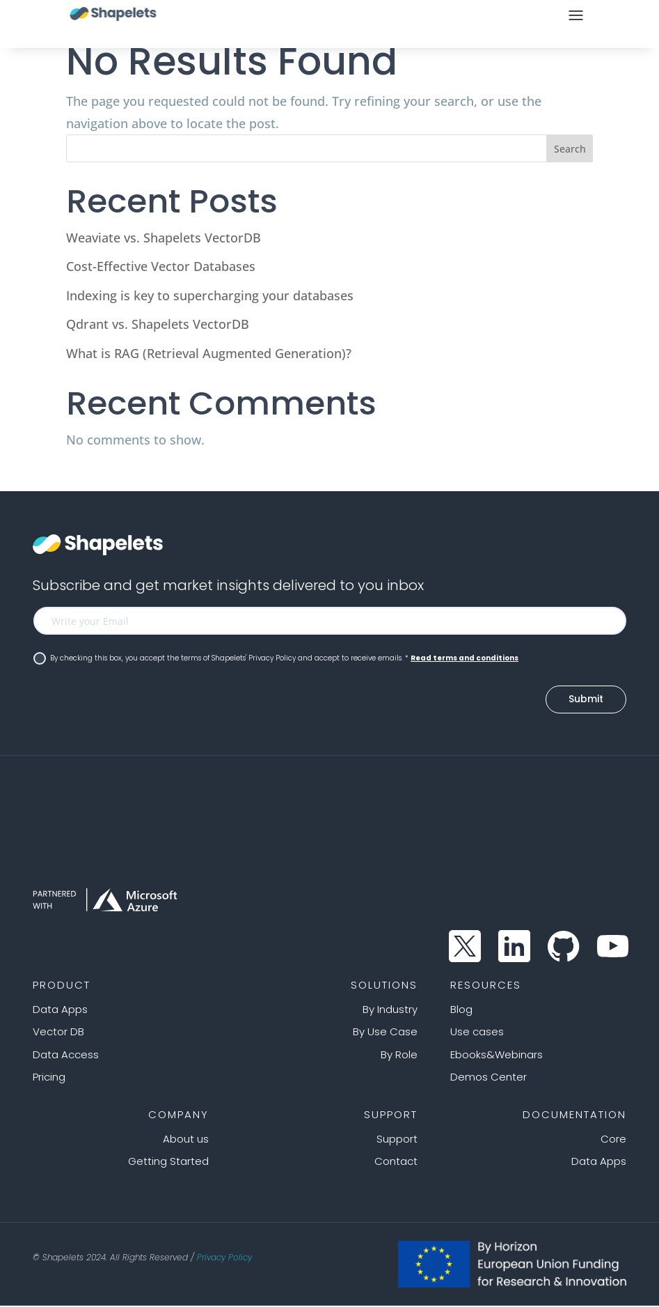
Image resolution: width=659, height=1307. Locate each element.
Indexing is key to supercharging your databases (210, 295)
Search (570, 148)
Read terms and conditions (464, 658)
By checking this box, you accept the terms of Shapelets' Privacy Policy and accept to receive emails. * (275, 658)
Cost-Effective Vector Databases (160, 266)
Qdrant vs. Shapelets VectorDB (157, 324)
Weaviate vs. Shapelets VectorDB (163, 237)
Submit (586, 700)
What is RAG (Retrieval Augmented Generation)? (208, 353)
